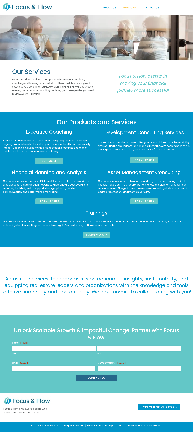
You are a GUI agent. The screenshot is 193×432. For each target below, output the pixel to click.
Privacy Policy (95, 425)
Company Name (112, 362)
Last (99, 353)
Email (20, 362)
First (14, 353)
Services (129, 7)
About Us (109, 7)
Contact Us (150, 7)
